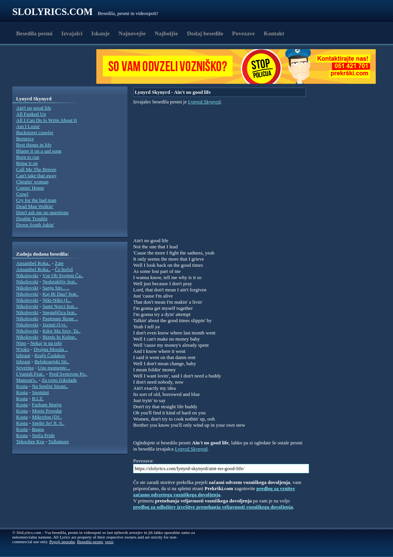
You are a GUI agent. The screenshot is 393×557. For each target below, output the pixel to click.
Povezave (243, 33)
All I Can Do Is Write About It (46, 120)
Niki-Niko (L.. (57, 300)
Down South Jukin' (35, 225)
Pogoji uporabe (62, 541)
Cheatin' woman (32, 182)
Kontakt (274, 33)
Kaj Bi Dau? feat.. (61, 294)
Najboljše (166, 33)
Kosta (22, 386)
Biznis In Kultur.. (60, 337)
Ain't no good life (33, 108)
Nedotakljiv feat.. (60, 281)
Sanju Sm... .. (56, 288)
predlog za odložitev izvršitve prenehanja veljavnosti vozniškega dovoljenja (213, 507)
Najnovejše (132, 33)
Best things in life (33, 145)
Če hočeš (64, 269)
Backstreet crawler (34, 132)
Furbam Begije (47, 404)
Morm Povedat (47, 411)
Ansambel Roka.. (33, 263)
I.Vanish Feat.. (30, 374)
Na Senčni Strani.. (50, 386)
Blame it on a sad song (38, 151)
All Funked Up (31, 114)
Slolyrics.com (52, 12)
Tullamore (58, 441)
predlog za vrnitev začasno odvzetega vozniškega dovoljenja (214, 491)
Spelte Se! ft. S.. (48, 423)
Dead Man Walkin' (34, 206)
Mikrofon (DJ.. (47, 417)
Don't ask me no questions (42, 212)
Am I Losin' (28, 126)
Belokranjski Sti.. (52, 361)
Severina (24, 368)
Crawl (22, 194)
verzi (109, 541)
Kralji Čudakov (50, 355)
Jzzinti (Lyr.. (55, 325)
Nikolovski (27, 275)
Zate (59, 263)
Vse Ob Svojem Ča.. (62, 275)
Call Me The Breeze (36, 169)
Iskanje (100, 33)
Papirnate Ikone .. (60, 318)
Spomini (40, 392)
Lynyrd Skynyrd (204, 102)
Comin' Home (30, 188)
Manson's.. (27, 380)
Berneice (25, 138)
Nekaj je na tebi (46, 343)
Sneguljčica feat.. (60, 312)
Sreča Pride (43, 435)
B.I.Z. (38, 398)
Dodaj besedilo (205, 33)
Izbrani (23, 355)
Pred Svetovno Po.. (68, 374)
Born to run (27, 157)
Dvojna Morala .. (51, 349)
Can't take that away (36, 175)
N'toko (23, 349)
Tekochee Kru (30, 441)
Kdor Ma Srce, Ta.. (62, 331)
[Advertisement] (56, 66)
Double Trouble (32, 218)
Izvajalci (72, 33)
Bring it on (27, 163)
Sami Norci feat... (60, 306)
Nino (21, 343)
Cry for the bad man (36, 200)
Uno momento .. (54, 368)
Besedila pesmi (34, 33)
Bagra (38, 429)
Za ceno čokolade (59, 380)
